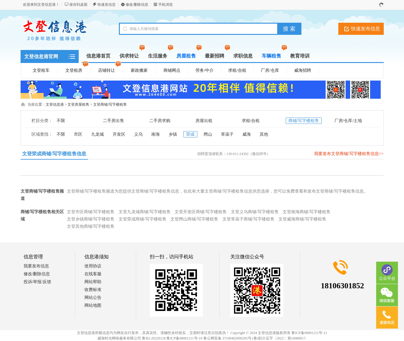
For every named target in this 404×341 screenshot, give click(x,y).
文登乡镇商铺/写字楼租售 (91, 219)
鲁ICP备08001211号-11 (309, 333)
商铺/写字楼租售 (303, 120)
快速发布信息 (365, 28)
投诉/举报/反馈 (37, 282)
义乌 (138, 134)
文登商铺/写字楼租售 (110, 104)
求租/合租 (237, 70)
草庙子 (227, 134)
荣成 (190, 134)
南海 (155, 134)
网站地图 (92, 305)
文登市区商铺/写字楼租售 (91, 212)
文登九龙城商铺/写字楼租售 (145, 212)
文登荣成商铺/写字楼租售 (142, 219)
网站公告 (92, 297)
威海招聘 (302, 70)
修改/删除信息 (137, 4)
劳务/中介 (204, 70)
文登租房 (76, 69)
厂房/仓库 (270, 70)
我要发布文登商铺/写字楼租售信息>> (349, 153)
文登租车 (41, 70)
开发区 (119, 134)
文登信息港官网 (41, 56)
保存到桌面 (78, 4)
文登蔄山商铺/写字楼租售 (194, 219)
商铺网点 (171, 70)
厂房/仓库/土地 (348, 120)
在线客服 (92, 274)
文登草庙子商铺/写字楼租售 (248, 219)
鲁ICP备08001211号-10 (184, 338)
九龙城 (97, 134)
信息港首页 (98, 55)
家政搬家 (139, 70)
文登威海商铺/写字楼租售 (302, 219)
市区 (78, 134)
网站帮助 (92, 282)
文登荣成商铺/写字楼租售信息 (54, 153)
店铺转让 (109, 69)
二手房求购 (159, 120)
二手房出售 (113, 120)
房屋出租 (203, 120)
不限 (61, 120)
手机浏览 (165, 4)
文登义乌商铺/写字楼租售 (255, 212)
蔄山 (208, 134)
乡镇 (173, 134)
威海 (246, 134)
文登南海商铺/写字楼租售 (306, 212)
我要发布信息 (36, 266)
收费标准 (92, 289)
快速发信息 (106, 4)
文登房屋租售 (78, 104)
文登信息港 (55, 104)
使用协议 (92, 266)
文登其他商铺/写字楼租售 (91, 226)
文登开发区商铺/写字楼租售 (201, 212)
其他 (264, 134)
